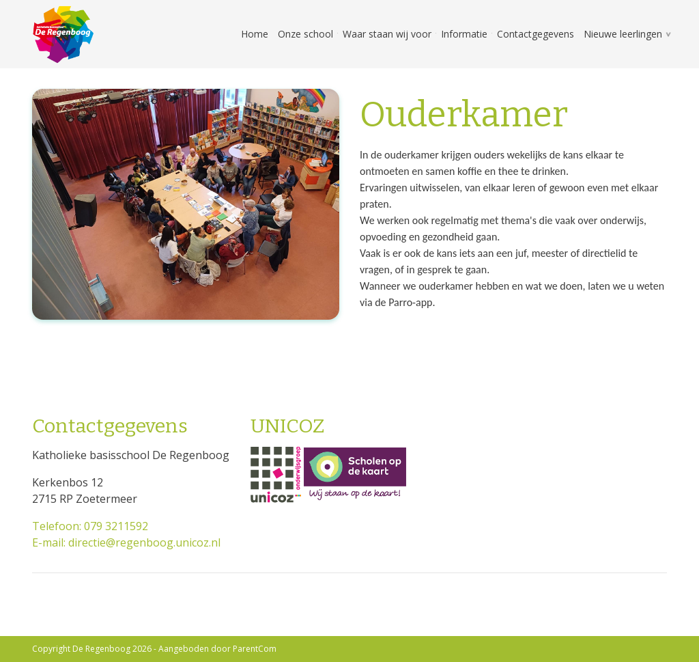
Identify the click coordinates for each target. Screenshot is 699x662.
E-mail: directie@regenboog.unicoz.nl (126, 542)
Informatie (464, 33)
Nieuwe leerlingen (623, 33)
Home (254, 33)
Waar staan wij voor (387, 33)
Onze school (305, 33)
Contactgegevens (535, 33)
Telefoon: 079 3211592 (90, 526)
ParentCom (254, 648)
